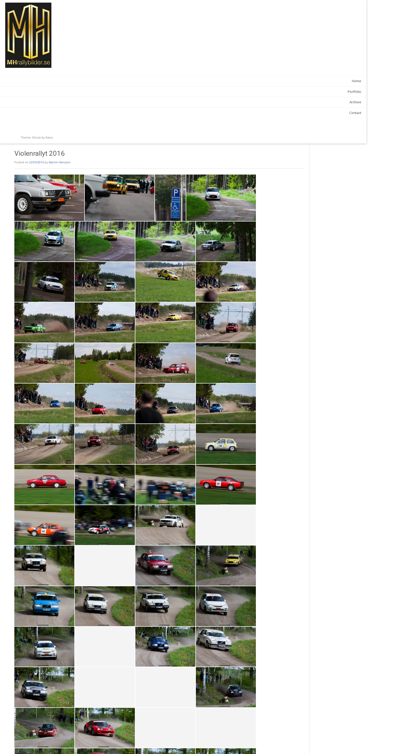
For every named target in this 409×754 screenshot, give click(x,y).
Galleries (98, 732)
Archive (62, 102)
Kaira (49, 137)
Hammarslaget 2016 (302, 743)
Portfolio (61, 91)
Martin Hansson (123, 19)
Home (63, 81)
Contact (62, 112)
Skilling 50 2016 (92, 743)
